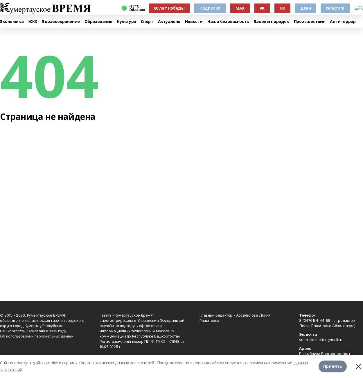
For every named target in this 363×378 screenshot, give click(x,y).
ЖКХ (32, 21)
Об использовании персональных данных (36, 336)
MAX (240, 8)
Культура (126, 21)
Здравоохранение (61, 21)
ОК (282, 8)
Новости (194, 21)
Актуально (169, 21)
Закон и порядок (271, 21)
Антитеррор (342, 21)
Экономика (12, 21)
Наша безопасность (228, 21)
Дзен (305, 8)
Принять (332, 366)
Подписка (210, 8)
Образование (98, 21)
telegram (335, 8)
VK (262, 8)
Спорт (147, 21)
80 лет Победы (169, 8)
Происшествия (310, 21)
